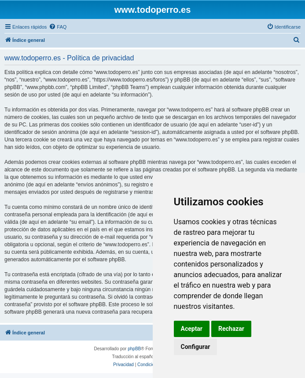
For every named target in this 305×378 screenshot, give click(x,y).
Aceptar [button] (192, 328)
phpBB (134, 348)
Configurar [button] (195, 346)
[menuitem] (57, 27)
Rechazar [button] (231, 328)
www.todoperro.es (152, 10)
